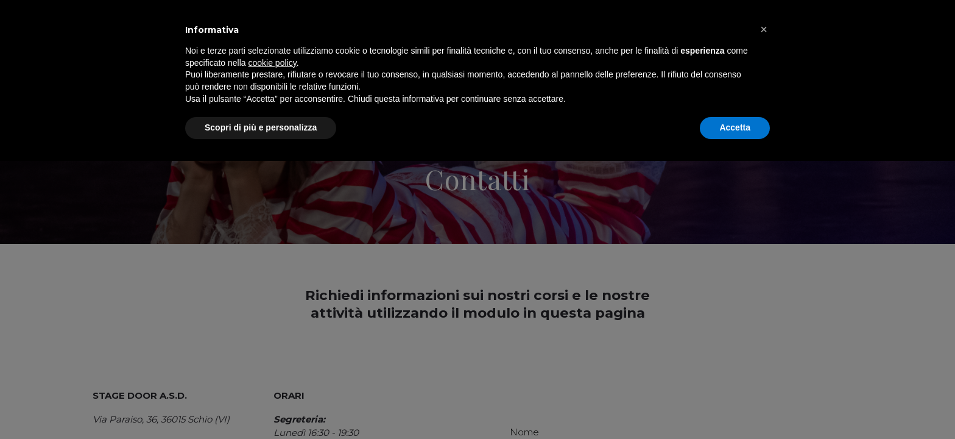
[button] (764, 307)
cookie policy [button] (272, 341)
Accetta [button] (734, 405)
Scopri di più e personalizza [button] (261, 405)
